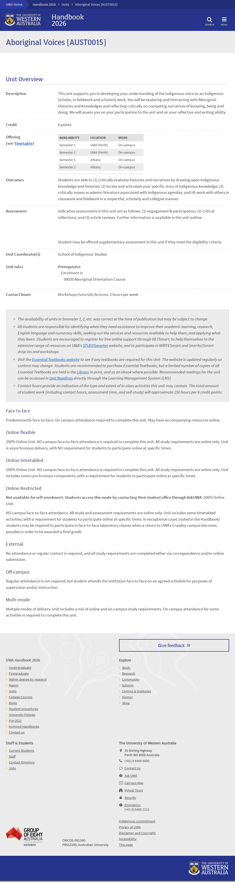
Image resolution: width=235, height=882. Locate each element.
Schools (128, 685)
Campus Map (133, 783)
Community (130, 679)
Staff (12, 756)
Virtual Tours (133, 790)
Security (130, 797)
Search (209, 20)
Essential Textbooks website (56, 359)
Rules (13, 703)
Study (126, 667)
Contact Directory (22, 762)
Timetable (23, 143)
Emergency (132, 805)
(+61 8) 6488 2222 (136, 809)
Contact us (17, 732)
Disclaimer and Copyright (137, 833)
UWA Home (14, 4)
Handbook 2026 (44, 4)
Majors (13, 685)
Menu (224, 20)
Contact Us (132, 768)
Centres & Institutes (136, 691)
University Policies (22, 714)
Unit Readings (61, 378)
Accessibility (128, 839)
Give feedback (171, 645)
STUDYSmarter (95, 345)
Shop (126, 703)
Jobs (12, 768)
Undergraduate (20, 667)
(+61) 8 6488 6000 (136, 761)
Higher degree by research (28, 679)
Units (65, 4)
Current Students (21, 750)
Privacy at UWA (130, 827)
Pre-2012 (15, 720)
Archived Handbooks (24, 726)
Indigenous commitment (137, 821)
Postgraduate (19, 673)
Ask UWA (130, 775)
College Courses (20, 697)
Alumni (127, 697)
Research (128, 673)
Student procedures (23, 709)
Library (83, 372)
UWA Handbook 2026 (23, 660)
